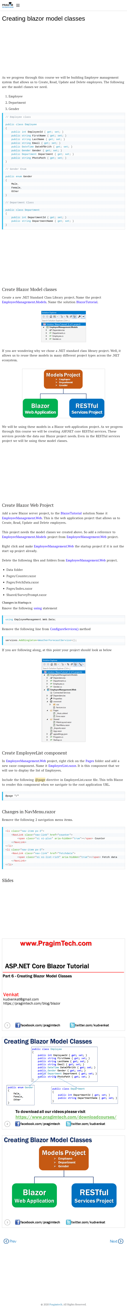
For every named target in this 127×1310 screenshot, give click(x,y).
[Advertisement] (63, 50)
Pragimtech (55, 1304)
